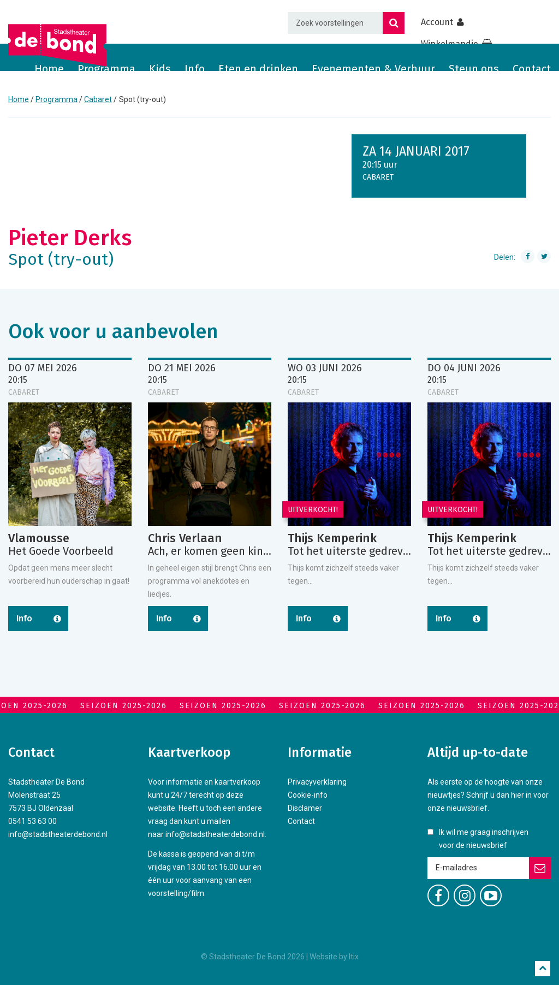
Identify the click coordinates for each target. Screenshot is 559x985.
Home (49, 68)
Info (195, 68)
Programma (106, 68)
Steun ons (474, 68)
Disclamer (305, 808)
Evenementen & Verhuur (373, 68)
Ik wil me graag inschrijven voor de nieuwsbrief (483, 839)
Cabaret (98, 99)
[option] (70, 508)
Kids (160, 68)
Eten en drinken (258, 68)
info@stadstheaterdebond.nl (58, 834)
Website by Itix (334, 956)
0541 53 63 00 (32, 821)
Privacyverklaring (317, 782)
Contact (532, 68)
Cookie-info (308, 795)
